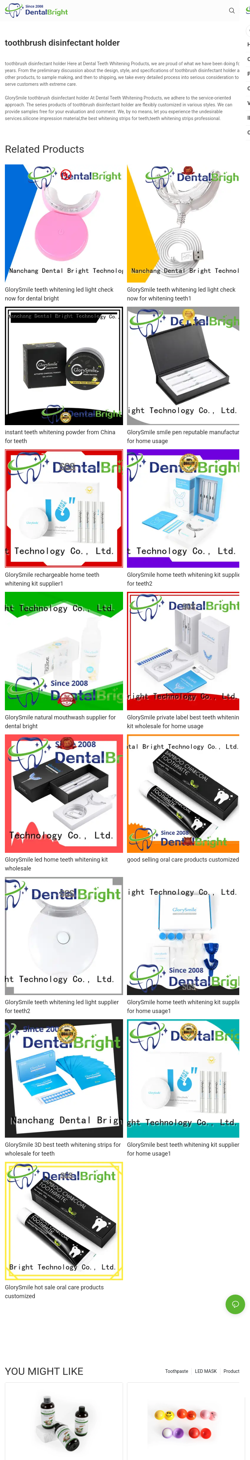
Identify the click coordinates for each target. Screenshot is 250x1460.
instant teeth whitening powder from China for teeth (60, 436)
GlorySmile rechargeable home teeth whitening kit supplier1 (52, 579)
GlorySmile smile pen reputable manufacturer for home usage (185, 436)
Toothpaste (176, 1371)
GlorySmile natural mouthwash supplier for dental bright (60, 722)
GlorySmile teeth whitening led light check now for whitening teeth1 (181, 294)
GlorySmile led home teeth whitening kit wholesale (56, 864)
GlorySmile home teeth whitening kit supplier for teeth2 (185, 579)
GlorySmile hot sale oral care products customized (54, 1291)
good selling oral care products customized (183, 859)
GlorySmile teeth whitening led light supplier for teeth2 (62, 1006)
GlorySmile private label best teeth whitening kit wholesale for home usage (185, 722)
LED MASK (206, 1371)
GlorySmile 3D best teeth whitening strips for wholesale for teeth (63, 1149)
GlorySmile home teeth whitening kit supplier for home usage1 (185, 1006)
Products (233, 1371)
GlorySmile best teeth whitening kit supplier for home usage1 (183, 1149)
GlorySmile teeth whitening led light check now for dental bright (59, 294)
